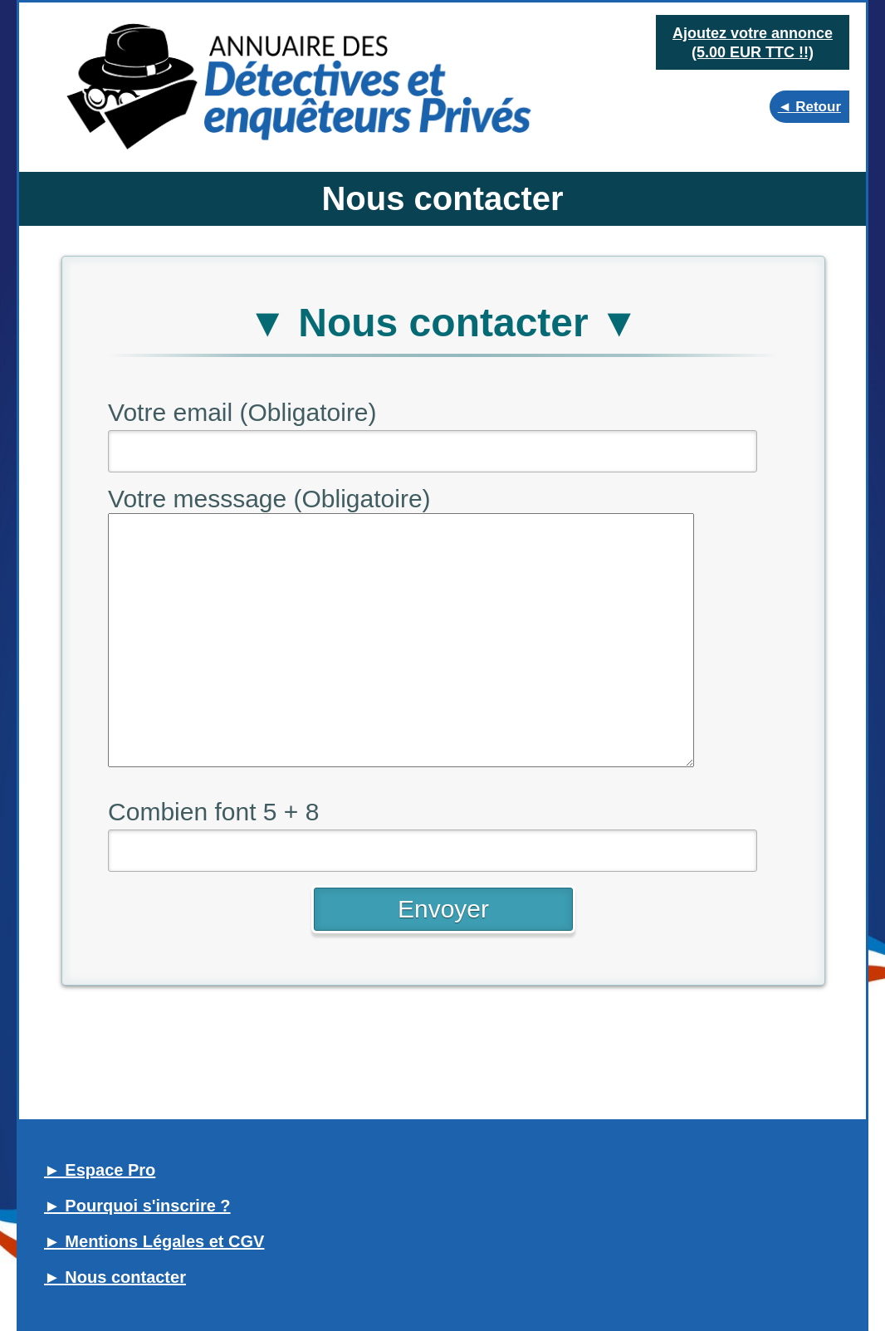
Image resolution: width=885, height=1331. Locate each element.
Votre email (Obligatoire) (242, 412)
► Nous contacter (115, 1277)
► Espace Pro (99, 1170)
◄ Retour (809, 107)
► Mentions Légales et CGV (154, 1241)
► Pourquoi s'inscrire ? (137, 1205)
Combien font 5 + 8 (213, 811)
